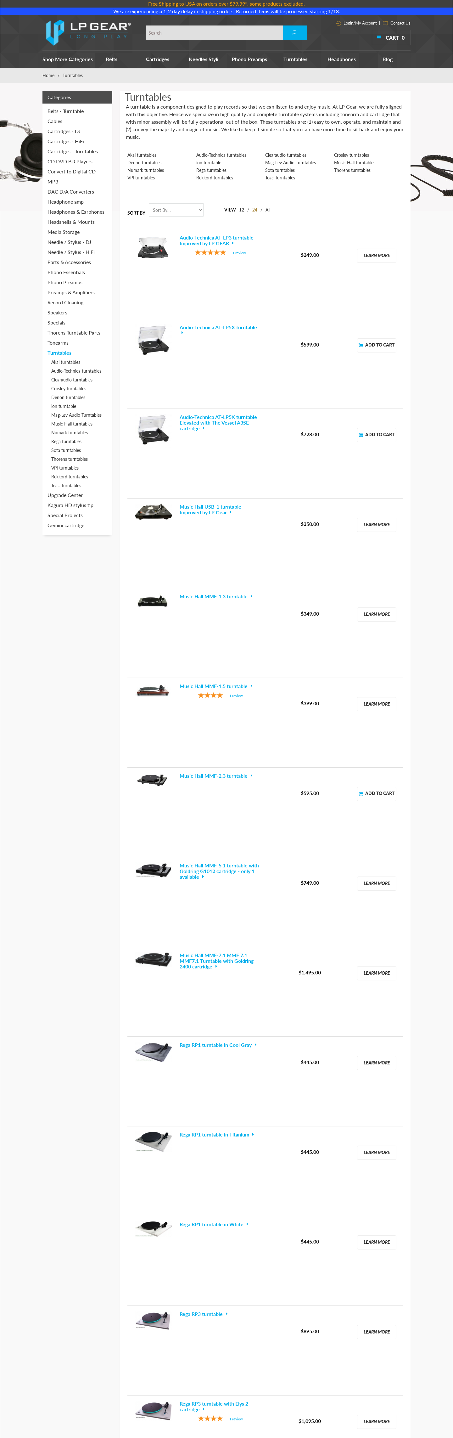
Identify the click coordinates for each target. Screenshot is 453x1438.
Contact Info (320, 1337)
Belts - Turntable (66, 111)
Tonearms (58, 343)
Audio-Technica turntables (221, 155)
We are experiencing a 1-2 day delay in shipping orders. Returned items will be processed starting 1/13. (226, 11)
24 (254, 209)
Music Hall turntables (354, 162)
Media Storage (64, 232)
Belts (111, 59)
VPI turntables (141, 177)
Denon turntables (144, 162)
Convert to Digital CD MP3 (72, 176)
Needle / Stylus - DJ (69, 242)
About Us (317, 1319)
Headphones (341, 59)
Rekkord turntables (214, 177)
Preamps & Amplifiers (71, 292)
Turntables (295, 59)
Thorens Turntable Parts (74, 333)
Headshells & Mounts (71, 222)
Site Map (316, 1346)
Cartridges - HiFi (66, 141)
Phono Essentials (66, 272)
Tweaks (253, 1381)
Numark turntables (145, 170)
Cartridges (157, 59)
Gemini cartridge (66, 525)
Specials (56, 322)
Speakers (57, 312)
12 (241, 209)
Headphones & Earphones (76, 212)
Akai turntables (141, 155)
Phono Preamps (249, 59)
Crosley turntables (351, 155)
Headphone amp (66, 202)
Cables (55, 121)
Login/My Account (356, 22)
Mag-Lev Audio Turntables (290, 162)
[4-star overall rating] (220, 485)
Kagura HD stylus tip (70, 505)
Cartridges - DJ (64, 131)
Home (48, 75)
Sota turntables (280, 170)
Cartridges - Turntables (73, 151)
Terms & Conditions (327, 1328)
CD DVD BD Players (70, 161)
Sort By (136, 213)
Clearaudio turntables (285, 155)
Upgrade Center (65, 495)
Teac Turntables (280, 177)
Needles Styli (203, 59)
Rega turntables (211, 170)
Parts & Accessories (69, 262)
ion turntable (208, 162)
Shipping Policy (322, 1355)
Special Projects (65, 515)
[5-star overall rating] (220, 253)
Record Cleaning (65, 302)
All (268, 209)
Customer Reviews (326, 1364)
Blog (388, 59)
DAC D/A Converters (71, 192)
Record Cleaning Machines (272, 1337)
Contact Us (397, 22)
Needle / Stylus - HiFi (71, 252)
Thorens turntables (352, 170)
